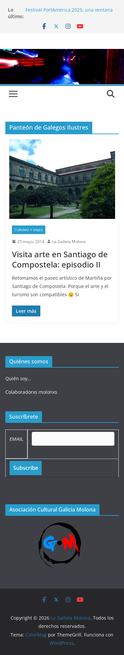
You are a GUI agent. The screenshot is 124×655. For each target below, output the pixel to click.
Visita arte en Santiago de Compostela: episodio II (60, 259)
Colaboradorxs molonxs (31, 392)
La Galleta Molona (69, 241)
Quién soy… (18, 378)
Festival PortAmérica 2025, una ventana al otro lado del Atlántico (69, 13)
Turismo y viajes (29, 229)
